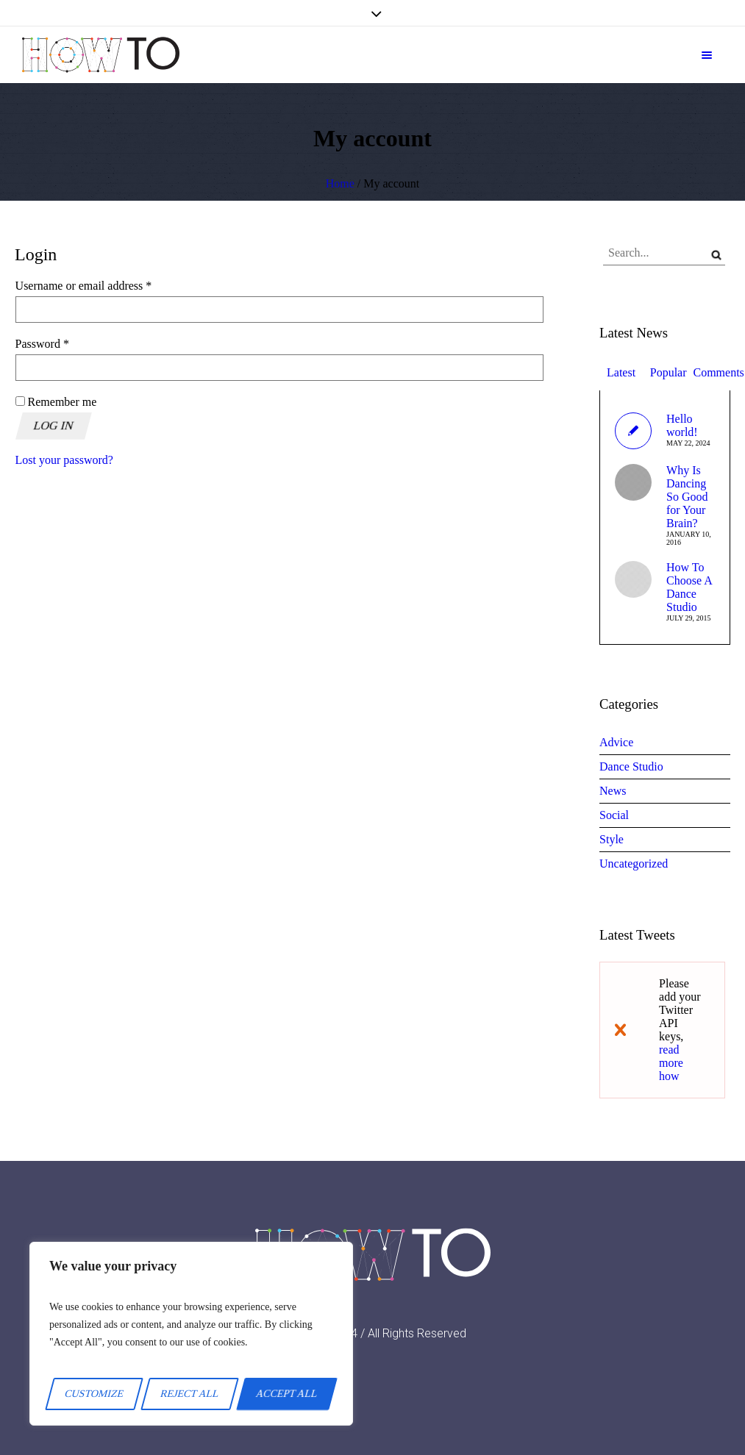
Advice (616, 742)
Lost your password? (64, 460)
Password (63, 343)
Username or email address (104, 285)
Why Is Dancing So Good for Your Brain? (686, 496)
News (612, 790)
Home (340, 183)
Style (611, 839)
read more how (671, 1062)
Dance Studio (631, 766)
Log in (53, 425)
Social (614, 815)
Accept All (287, 1393)
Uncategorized (633, 863)
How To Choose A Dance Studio (689, 587)
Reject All (190, 1393)
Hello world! (682, 425)
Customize (94, 1393)
